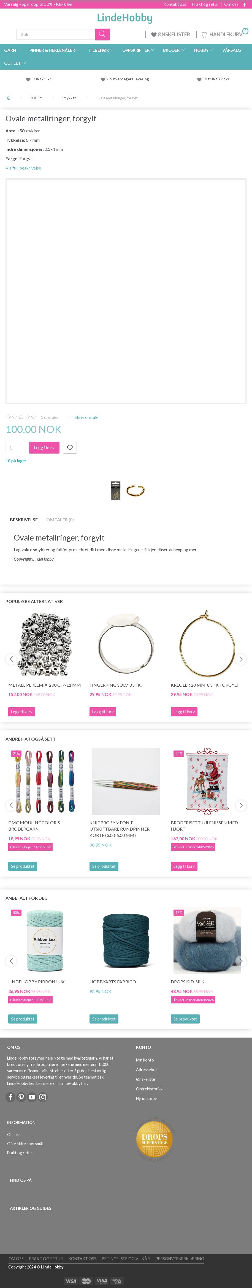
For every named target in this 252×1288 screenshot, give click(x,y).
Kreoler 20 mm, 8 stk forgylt (205, 684)
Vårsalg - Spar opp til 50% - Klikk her (38, 4)
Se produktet (22, 866)
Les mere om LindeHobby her (61, 1083)
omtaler (50, 417)
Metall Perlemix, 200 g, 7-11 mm (44, 684)
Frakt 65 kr (41, 79)
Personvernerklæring (179, 1258)
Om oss (231, 4)
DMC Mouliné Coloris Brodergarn (34, 825)
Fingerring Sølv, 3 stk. (116, 684)
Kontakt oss (174, 4)
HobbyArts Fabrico (113, 981)
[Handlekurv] (224, 33)
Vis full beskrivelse (23, 167)
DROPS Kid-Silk (187, 981)
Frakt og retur (205, 4)
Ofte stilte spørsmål (25, 1143)
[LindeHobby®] (125, 17)
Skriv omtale (86, 417)
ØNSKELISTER (171, 34)
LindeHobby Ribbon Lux (36, 981)
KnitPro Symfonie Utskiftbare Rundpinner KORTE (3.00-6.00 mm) (120, 829)
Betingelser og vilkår (126, 1258)
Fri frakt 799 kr (215, 79)
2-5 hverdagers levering (128, 79)
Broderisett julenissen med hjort (204, 825)
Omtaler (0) (60, 519)
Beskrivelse (24, 519)
